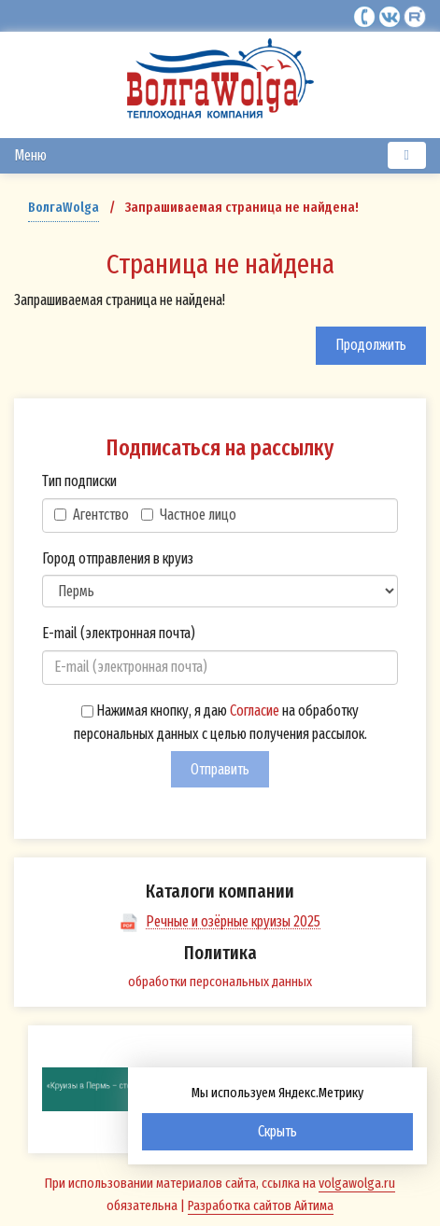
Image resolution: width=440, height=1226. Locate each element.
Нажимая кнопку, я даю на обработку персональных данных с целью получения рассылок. (220, 723)
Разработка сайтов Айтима (261, 1205)
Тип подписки (79, 481)
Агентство (91, 514)
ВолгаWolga (63, 207)
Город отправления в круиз (117, 558)
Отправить (220, 769)
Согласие (254, 710)
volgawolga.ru (357, 1183)
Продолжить (370, 345)
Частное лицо (188, 514)
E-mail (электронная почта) (118, 633)
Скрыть (277, 1131)
